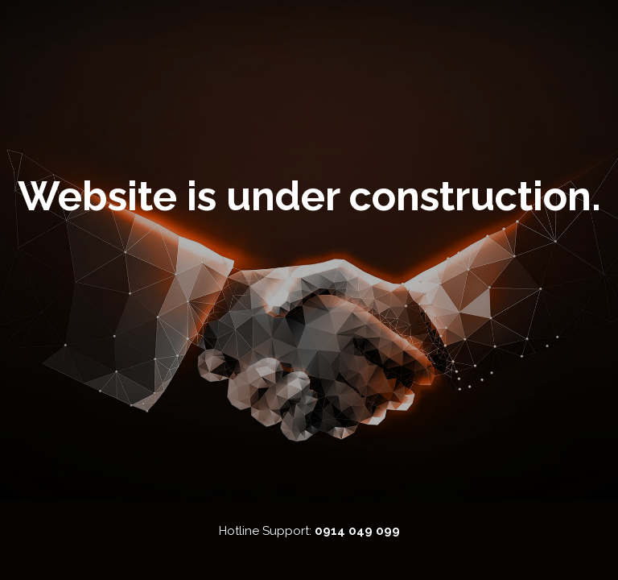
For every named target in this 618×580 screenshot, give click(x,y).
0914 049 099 (357, 531)
